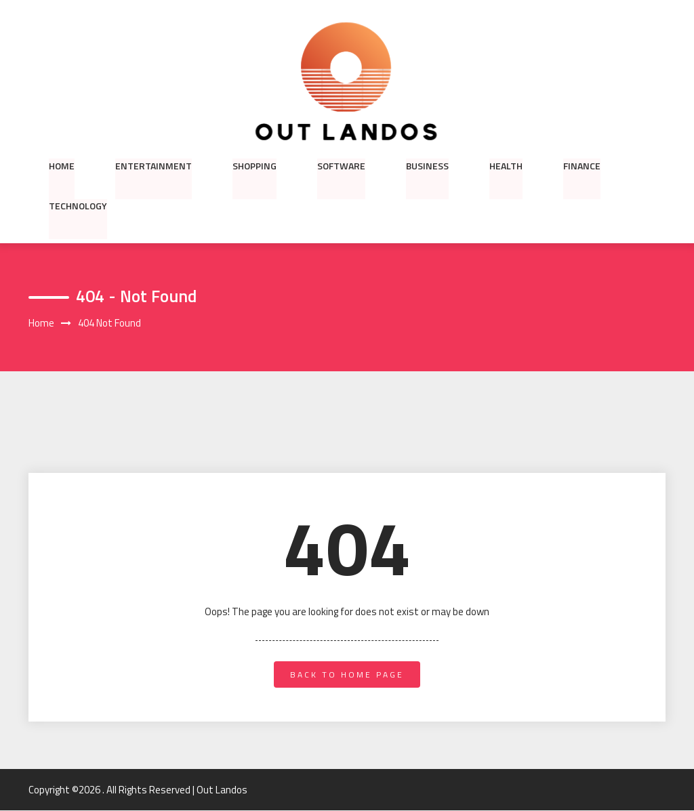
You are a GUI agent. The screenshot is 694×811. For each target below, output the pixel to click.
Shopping (254, 165)
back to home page (347, 674)
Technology (78, 206)
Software (341, 165)
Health (506, 165)
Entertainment (153, 165)
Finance (581, 165)
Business (427, 165)
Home (62, 165)
